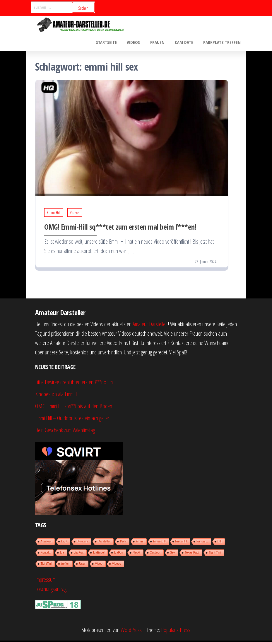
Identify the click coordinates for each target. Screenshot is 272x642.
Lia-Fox (78, 554)
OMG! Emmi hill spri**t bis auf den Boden (73, 408)
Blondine (82, 542)
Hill (220, 542)
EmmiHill (181, 542)
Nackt (136, 554)
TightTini (46, 565)
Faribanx (202, 542)
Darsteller (104, 542)
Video (98, 565)
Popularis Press (175, 631)
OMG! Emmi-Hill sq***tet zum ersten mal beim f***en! (120, 228)
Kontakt (46, 554)
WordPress (131, 631)
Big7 (64, 542)
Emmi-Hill (54, 214)
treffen (65, 565)
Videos (138, 43)
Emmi (139, 542)
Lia (62, 554)
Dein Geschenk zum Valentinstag (65, 432)
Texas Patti (192, 554)
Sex (172, 554)
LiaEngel (99, 554)
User (82, 565)
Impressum (45, 581)
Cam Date (186, 43)
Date (123, 542)
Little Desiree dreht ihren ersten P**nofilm (74, 383)
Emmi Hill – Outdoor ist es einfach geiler (72, 420)
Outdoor (155, 554)
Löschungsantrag (50, 590)
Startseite (112, 43)
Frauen (161, 43)
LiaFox (118, 554)
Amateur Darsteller (150, 325)
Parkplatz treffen (223, 43)
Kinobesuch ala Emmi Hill (58, 395)
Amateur (46, 542)
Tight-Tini (215, 554)
